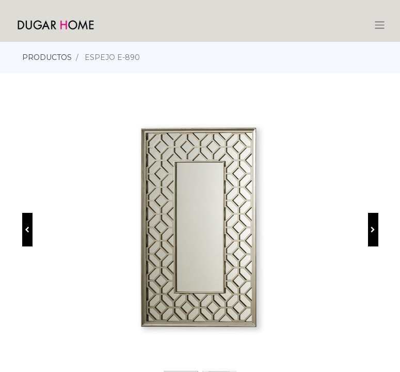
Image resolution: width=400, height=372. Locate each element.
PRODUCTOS (47, 57)
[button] (27, 229)
